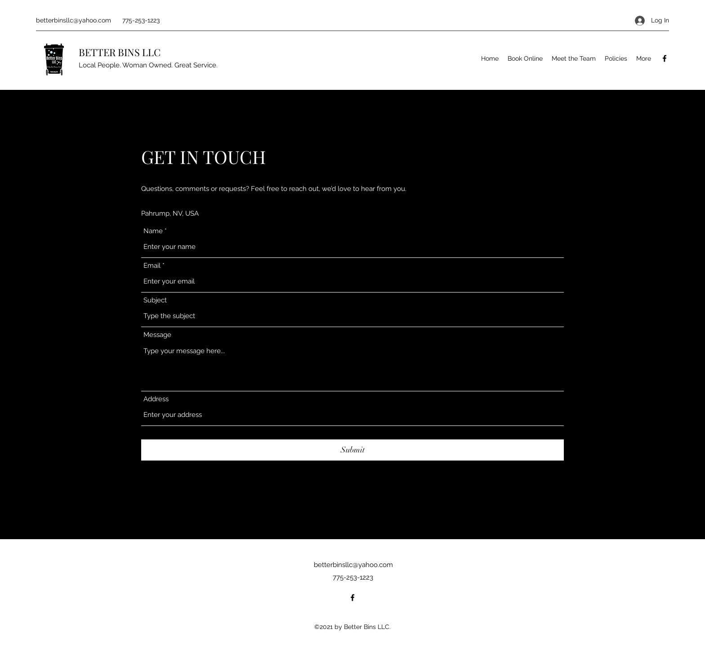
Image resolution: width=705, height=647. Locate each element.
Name (153, 231)
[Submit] (352, 450)
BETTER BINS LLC (120, 52)
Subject (155, 300)
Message (157, 335)
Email (152, 265)
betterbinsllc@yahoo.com (73, 20)
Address (156, 399)
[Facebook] (664, 58)
